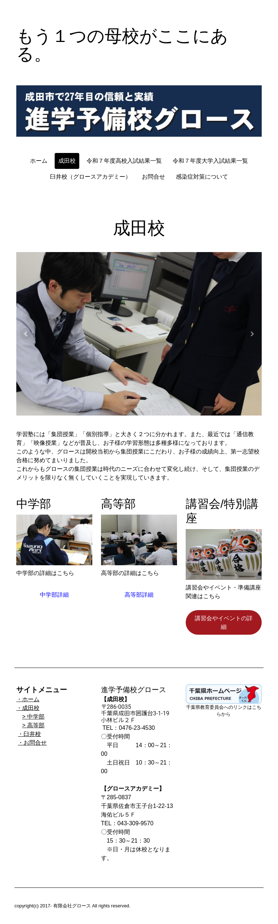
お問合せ (153, 177)
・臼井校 (29, 734)
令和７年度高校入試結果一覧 (124, 161)
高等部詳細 (139, 595)
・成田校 (27, 708)
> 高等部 (33, 725)
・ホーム (27, 699)
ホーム (38, 161)
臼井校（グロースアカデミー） (90, 177)
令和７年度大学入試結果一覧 (210, 161)
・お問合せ (32, 743)
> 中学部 (33, 717)
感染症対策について (202, 177)
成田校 (67, 161)
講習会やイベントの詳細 (224, 622)
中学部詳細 (54, 595)
